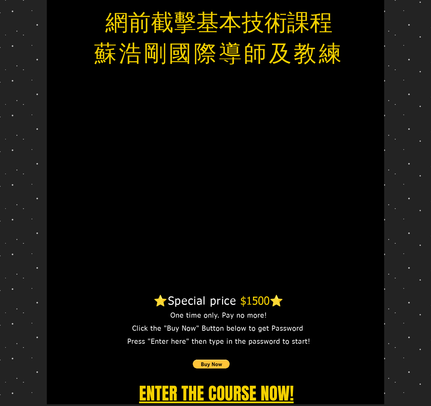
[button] (211, 364)
